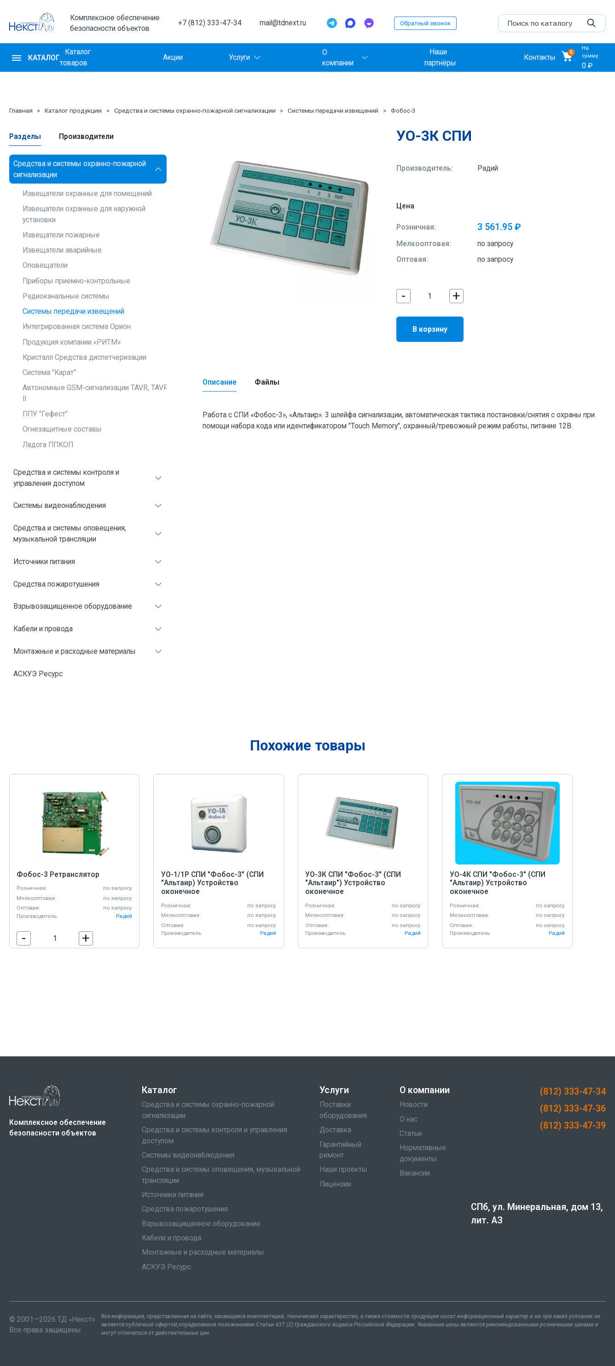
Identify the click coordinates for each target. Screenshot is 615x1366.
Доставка (335, 1129)
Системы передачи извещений (333, 110)
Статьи (411, 1133)
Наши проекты (343, 1169)
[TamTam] (368, 23)
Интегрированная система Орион (77, 326)
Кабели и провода (43, 628)
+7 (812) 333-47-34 (210, 22)
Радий (487, 168)
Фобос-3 (403, 110)
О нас (409, 1119)
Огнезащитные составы (62, 429)
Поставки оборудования (343, 1109)
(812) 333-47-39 (573, 1125)
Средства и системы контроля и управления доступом (66, 477)
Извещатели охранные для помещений (87, 193)
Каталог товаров (75, 57)
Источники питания (44, 561)
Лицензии (335, 1184)
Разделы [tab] (25, 136)
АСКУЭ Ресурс (38, 673)
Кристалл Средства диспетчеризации (84, 357)
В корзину (429, 329)
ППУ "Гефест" (45, 413)
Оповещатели (45, 265)
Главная (21, 110)
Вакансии (415, 1173)
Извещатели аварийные (62, 250)
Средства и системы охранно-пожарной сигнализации (195, 110)
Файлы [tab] (267, 382)
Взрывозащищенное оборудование (72, 606)
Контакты (540, 57)
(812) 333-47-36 (573, 1108)
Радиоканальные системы (66, 296)
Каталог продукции (73, 110)
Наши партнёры (440, 57)
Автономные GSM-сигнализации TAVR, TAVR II (95, 393)
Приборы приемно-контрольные (76, 281)
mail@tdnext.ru (283, 22)
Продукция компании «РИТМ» (72, 342)
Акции (173, 57)
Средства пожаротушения (56, 584)
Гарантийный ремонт (340, 1149)
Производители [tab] (86, 136)
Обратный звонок (425, 23)
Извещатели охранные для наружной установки (84, 214)
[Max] (350, 23)
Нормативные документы (423, 1153)
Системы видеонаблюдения (59, 505)
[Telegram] (332, 23)
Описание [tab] (220, 382)
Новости (414, 1104)
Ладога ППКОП (48, 444)
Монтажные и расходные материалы (74, 651)
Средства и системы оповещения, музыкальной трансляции (69, 533)
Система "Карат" (49, 372)
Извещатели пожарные (61, 235)
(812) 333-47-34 (573, 1091)
